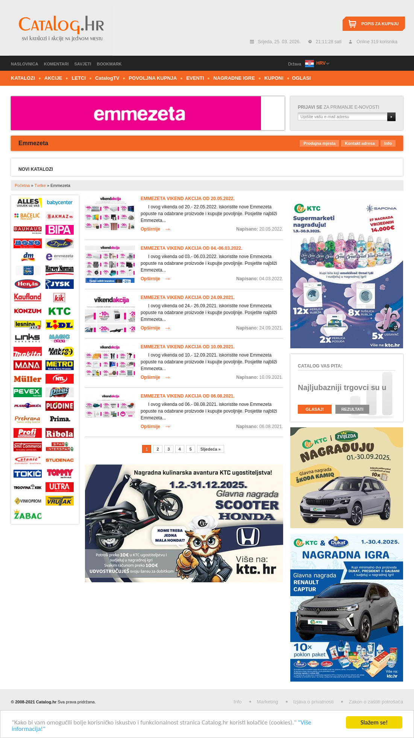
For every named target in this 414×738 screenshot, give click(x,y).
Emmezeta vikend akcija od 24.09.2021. (188, 297)
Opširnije (150, 229)
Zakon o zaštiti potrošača (376, 702)
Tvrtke (40, 185)
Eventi (195, 78)
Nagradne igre (234, 78)
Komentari (56, 64)
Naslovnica (24, 64)
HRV (320, 63)
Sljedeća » (210, 449)
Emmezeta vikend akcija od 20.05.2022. (188, 198)
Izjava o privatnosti (313, 702)
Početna (22, 185)
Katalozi (23, 78)
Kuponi (274, 78)
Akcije (53, 78)
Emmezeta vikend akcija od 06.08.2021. (188, 396)
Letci (78, 78)
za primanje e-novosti (338, 107)
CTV (107, 78)
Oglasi (301, 78)
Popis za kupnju (380, 23)
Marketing (267, 702)
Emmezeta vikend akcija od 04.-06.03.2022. (192, 248)
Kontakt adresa (360, 143)
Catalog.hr (60, 30)
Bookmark (109, 64)
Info (388, 143)
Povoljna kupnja (153, 78)
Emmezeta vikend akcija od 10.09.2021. (188, 346)
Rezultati (352, 409)
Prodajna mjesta (319, 143)
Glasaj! (315, 409)
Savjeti (82, 64)
